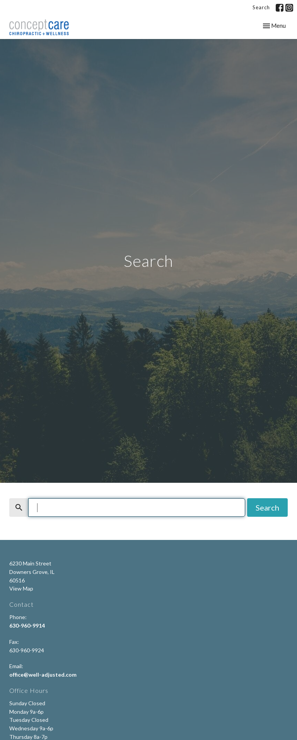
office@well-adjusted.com (43, 674)
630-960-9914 (27, 625)
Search (261, 7)
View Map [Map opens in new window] (21, 588)
